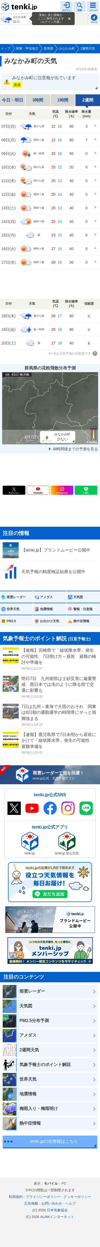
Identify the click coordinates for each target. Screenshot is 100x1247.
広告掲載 (31, 1203)
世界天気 (13, 609)
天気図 (78, 597)
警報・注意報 (83, 609)
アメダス (46, 597)
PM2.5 (11, 621)
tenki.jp (20, 6)
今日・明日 (12, 100)
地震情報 (46, 609)
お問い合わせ (51, 1203)
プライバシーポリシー (43, 1197)
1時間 (62, 100)
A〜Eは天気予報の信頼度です (70, 353)
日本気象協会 (57, 1210)
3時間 (37, 100)
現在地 (94, 22)
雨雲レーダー (16, 597)
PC (63, 1183)
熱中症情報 (81, 621)
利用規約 (16, 1197)
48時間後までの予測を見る (75, 449)
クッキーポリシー (77, 1197)
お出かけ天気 (49, 621)
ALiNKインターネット (57, 1217)
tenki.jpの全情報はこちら (54, 1141)
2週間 (87, 100)
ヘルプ (70, 1203)
